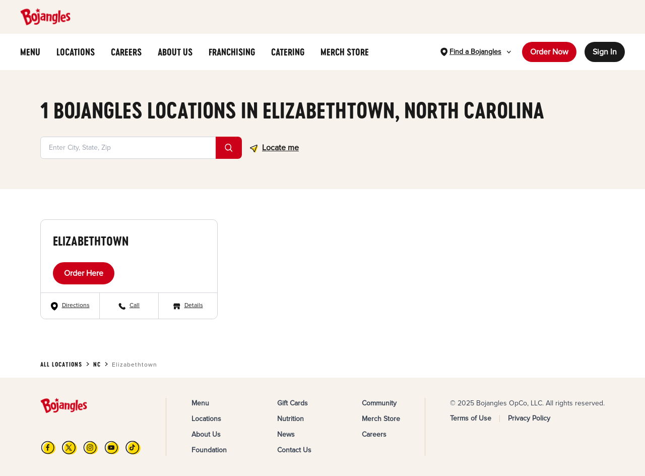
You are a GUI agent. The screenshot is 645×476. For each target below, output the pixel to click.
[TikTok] (133, 447)
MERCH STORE (344, 51)
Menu (200, 403)
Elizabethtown (90, 240)
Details (193, 305)
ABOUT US (175, 51)
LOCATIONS (75, 51)
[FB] (48, 447)
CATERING (287, 51)
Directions (76, 305)
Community (379, 403)
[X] (69, 447)
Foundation (209, 450)
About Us (206, 434)
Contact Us (294, 450)
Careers (374, 434)
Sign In (605, 52)
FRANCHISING (232, 51)
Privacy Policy (529, 418)
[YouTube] (112, 447)
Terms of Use (470, 418)
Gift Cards (292, 403)
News (286, 434)
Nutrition (290, 418)
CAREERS (126, 51)
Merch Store (381, 418)
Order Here (83, 273)
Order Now (549, 52)
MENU (30, 51)
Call (135, 305)
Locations (206, 418)
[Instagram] (91, 447)
